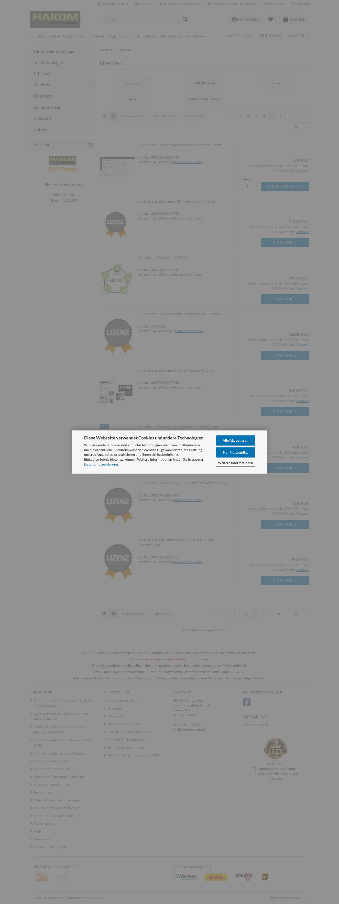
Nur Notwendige (235, 452)
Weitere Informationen (235, 463)
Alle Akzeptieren (235, 440)
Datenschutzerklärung (101, 464)
